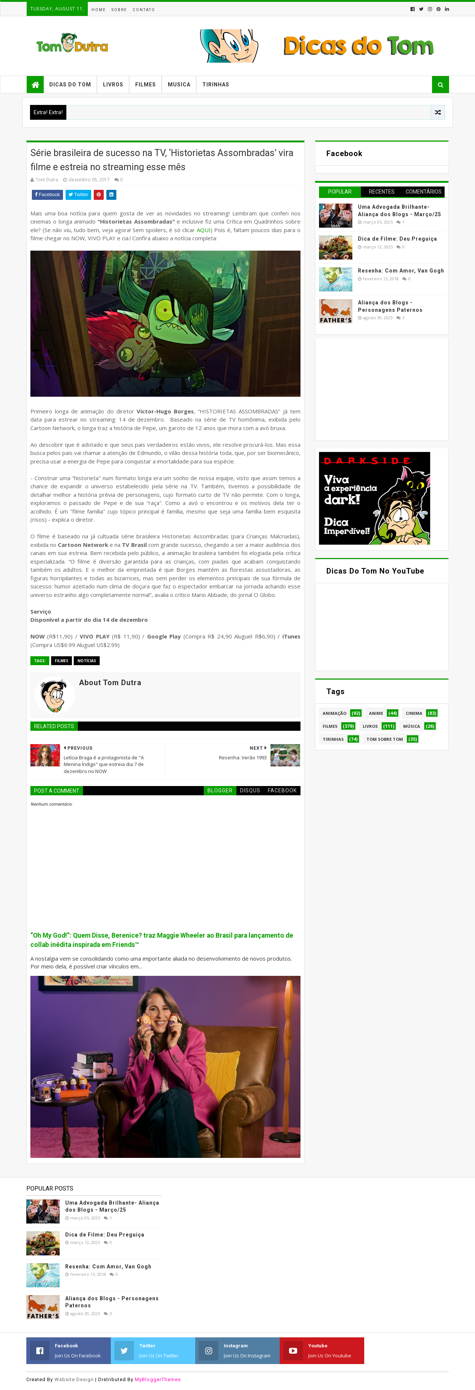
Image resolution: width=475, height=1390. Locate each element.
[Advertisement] (374, 388)
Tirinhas (215, 85)
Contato (144, 10)
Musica (179, 85)
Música (411, 726)
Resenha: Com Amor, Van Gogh (401, 271)
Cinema (414, 713)
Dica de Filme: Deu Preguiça (397, 239)
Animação (334, 713)
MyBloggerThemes (158, 1379)
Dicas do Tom (70, 85)
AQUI (203, 230)
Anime (376, 713)
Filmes (145, 85)
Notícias (86, 660)
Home (99, 10)
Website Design (74, 1379)
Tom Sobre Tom (384, 739)
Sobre (119, 10)
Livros (113, 85)
